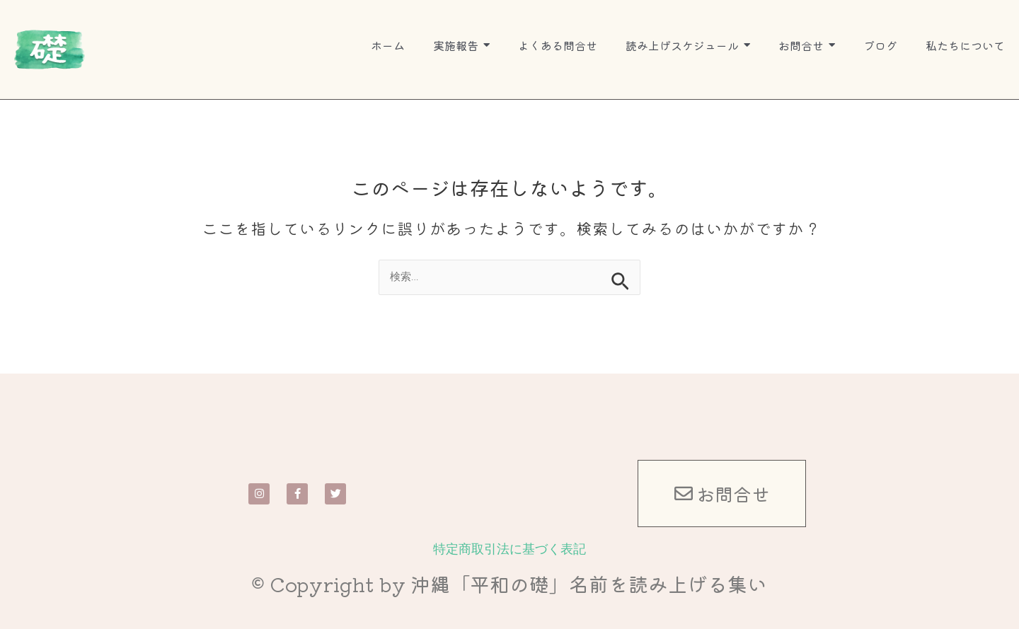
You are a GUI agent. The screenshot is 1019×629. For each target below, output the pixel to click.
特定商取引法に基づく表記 (509, 548)
